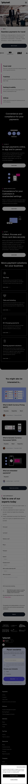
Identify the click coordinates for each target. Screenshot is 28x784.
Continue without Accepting (21, 766)
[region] (14, 774)
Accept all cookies (14, 775)
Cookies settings (14, 779)
